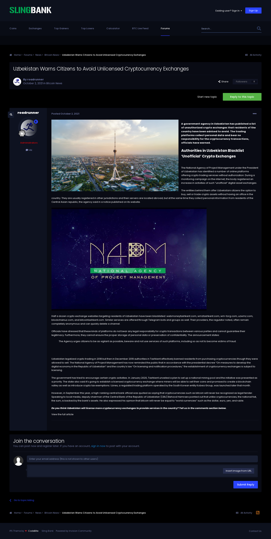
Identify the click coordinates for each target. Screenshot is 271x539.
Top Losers (87, 28)
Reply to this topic (242, 97)
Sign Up (253, 10)
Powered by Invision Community (74, 530)
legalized (70, 359)
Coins (12, 28)
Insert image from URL (238, 471)
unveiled (164, 378)
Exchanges (35, 28)
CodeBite (33, 530)
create (231, 381)
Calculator (113, 28)
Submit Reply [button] (245, 484)
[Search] (225, 28)
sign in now (98, 446)
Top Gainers (61, 28)
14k (29, 150)
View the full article (62, 414)
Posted (65, 113)
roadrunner (35, 79)
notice (107, 202)
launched (225, 385)
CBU (164, 397)
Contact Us (255, 531)
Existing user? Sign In (229, 10)
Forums (165, 28)
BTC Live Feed (140, 28)
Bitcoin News (54, 83)
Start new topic (207, 97)
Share (223, 81)
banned (179, 359)
